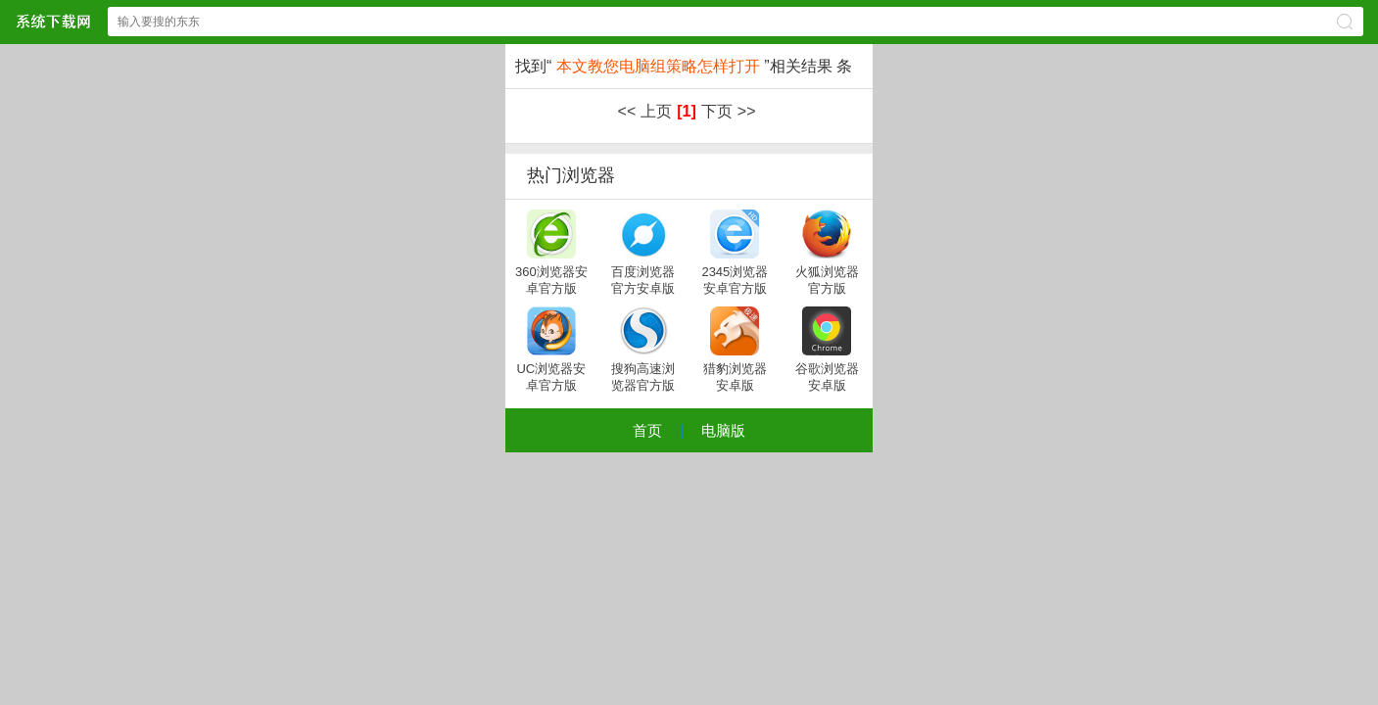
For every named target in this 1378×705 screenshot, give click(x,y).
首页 (647, 430)
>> (746, 111)
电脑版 (723, 430)
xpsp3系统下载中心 (53, 21)
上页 (656, 111)
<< (627, 111)
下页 (717, 111)
